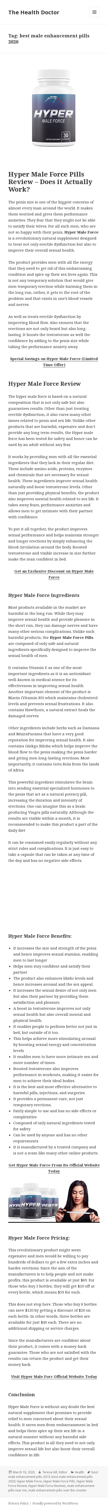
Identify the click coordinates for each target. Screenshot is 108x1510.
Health (79, 1472)
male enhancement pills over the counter (57, 1490)
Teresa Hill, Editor (54, 1472)
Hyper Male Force (29, 1481)
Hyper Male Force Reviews (47, 1486)
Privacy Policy (18, 1503)
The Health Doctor (33, 12)
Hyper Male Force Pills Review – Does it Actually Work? (50, 182)
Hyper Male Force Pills (59, 1481)
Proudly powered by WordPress (55, 1503)
